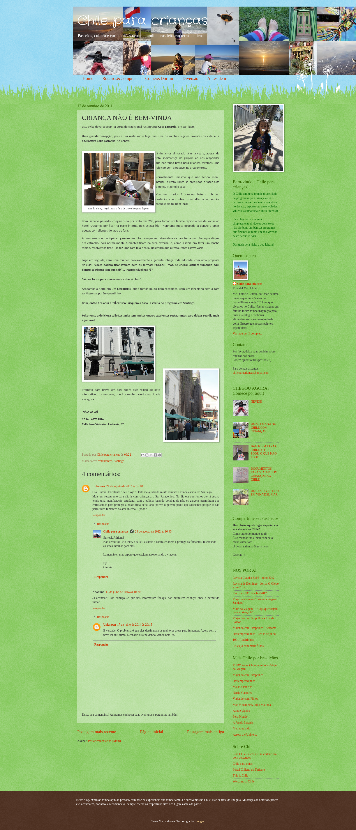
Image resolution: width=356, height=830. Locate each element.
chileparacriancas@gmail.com (251, 372)
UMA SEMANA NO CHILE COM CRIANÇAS (263, 427)
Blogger (199, 821)
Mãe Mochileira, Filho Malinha (252, 704)
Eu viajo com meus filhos (248, 646)
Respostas (103, 524)
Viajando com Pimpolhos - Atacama (254, 628)
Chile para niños (242, 763)
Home (88, 78)
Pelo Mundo (240, 716)
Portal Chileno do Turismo (249, 769)
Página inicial (151, 731)
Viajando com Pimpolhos (248, 675)
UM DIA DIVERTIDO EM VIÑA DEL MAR (265, 492)
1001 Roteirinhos (243, 639)
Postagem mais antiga (205, 731)
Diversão (190, 78)
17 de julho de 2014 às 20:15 (134, 624)
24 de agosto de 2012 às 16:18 (124, 486)
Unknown (98, 486)
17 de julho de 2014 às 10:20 (123, 592)
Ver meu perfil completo (247, 333)
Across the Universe (245, 734)
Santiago (119, 461)
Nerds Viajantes (242, 692)
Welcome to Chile (243, 781)
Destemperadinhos (244, 681)
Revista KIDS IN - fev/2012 (250, 593)
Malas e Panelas (242, 686)
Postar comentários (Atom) (104, 741)
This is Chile (240, 775)
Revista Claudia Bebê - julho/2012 (254, 577)
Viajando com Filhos (245, 698)
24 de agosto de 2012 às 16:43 (153, 531)
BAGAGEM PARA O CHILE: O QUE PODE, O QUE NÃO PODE (264, 452)
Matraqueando (241, 728)
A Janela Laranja (243, 722)
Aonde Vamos (241, 710)
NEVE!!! (256, 401)
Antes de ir (217, 78)
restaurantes (105, 461)
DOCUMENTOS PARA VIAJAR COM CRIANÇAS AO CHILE (264, 474)
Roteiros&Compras (119, 78)
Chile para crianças (142, 20)
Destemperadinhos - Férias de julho (254, 633)
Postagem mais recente (96, 731)
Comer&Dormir (159, 78)
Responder (98, 515)
